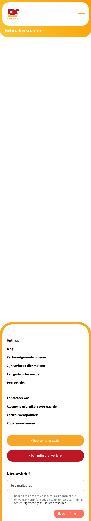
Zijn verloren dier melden (26, 365)
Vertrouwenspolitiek (22, 415)
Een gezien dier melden (24, 374)
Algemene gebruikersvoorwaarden (32, 406)
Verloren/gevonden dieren (26, 357)
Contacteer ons (18, 398)
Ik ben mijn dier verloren (45, 455)
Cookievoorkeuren (21, 423)
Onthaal (13, 340)
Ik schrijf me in (69, 513)
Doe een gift (16, 382)
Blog (10, 349)
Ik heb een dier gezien (45, 440)
